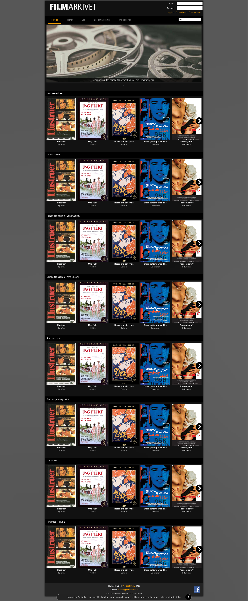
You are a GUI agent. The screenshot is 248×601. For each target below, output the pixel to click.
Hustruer (61, 141)
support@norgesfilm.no (128, 590)
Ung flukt (92, 141)
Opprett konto (181, 12)
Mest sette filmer (54, 93)
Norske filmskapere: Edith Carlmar (63, 216)
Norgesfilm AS (129, 586)
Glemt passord (195, 12)
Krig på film (52, 460)
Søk (83, 20)
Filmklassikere (53, 154)
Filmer (70, 20)
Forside (54, 20)
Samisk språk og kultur (57, 399)
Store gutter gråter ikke (155, 141)
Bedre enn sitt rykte (123, 141)
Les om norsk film (102, 20)
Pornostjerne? (187, 141)
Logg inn (170, 12)
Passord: (171, 8)
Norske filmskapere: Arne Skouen (62, 277)
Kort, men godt (53, 338)
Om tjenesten (125, 20)
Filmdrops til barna (55, 522)
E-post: (172, 4)
